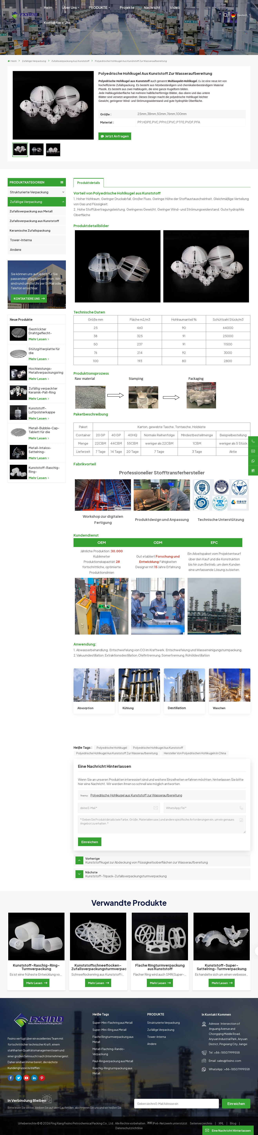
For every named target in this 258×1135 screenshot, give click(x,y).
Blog (233, 1123)
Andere (15, 249)
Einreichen (236, 1103)
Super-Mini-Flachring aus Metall (113, 1022)
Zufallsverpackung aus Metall (31, 211)
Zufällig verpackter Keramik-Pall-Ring (43, 390)
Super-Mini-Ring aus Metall (109, 1029)
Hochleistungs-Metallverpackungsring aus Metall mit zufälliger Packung (46, 370)
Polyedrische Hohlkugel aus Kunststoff (158, 747)
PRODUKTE (98, 7)
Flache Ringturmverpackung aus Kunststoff (160, 967)
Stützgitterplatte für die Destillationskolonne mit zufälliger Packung (44, 351)
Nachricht (152, 7)
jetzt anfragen (115, 136)
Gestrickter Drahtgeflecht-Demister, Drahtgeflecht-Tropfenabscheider (43, 331)
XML (221, 1123)
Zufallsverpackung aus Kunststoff (70, 60)
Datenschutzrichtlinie (129, 1128)
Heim (48, 7)
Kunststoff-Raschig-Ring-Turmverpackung (44, 470)
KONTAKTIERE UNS (27, 298)
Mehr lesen (39, 339)
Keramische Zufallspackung (30, 230)
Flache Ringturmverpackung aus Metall (113, 1039)
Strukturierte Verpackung (29, 192)
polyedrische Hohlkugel (112, 747)
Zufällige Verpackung (34, 60)
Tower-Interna (21, 240)
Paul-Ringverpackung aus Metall (113, 1061)
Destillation (177, 708)
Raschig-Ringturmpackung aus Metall (112, 1070)
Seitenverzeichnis (201, 1123)
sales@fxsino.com (229, 1060)
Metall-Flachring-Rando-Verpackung (109, 1051)
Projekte (127, 7)
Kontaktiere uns (57, 22)
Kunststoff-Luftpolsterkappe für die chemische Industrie (42, 410)
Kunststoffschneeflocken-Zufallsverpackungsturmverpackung (98, 967)
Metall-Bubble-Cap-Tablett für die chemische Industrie (44, 430)
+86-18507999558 (227, 1052)
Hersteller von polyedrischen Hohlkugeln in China (195, 753)
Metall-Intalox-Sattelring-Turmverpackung (41, 450)
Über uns (69, 7)
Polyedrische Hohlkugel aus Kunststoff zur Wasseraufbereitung (117, 753)
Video (175, 7)
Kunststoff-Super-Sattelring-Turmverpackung (221, 967)
